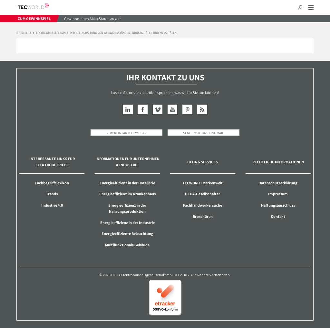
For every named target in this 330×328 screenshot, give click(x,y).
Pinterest (187, 110)
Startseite (24, 33)
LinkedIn (128, 110)
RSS (202, 110)
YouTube (173, 110)
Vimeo (158, 110)
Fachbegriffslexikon (51, 33)
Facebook (143, 110)
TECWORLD (39, 6)
